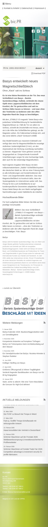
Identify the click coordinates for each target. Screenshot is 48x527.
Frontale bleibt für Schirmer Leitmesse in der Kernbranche (21, 406)
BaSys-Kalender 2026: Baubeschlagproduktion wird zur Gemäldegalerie (23, 333)
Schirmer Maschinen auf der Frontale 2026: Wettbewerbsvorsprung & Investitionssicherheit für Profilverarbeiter (23, 440)
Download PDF (38, 73)
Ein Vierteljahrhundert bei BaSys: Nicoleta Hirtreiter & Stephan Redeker (24, 354)
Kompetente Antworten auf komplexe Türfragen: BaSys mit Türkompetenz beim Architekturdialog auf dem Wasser (23, 344)
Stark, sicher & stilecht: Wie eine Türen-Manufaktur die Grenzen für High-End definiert (23, 383)
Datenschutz (27, 8)
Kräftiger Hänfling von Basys (14, 363)
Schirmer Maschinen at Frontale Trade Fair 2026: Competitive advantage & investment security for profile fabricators (23, 452)
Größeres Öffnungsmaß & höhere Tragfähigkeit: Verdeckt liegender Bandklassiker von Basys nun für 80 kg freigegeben (23, 372)
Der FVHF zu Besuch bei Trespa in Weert (20, 415)
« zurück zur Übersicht (11, 288)
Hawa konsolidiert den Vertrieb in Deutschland (22, 431)
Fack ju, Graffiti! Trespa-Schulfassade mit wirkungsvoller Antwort (20, 422)
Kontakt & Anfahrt (11, 8)
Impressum (40, 8)
